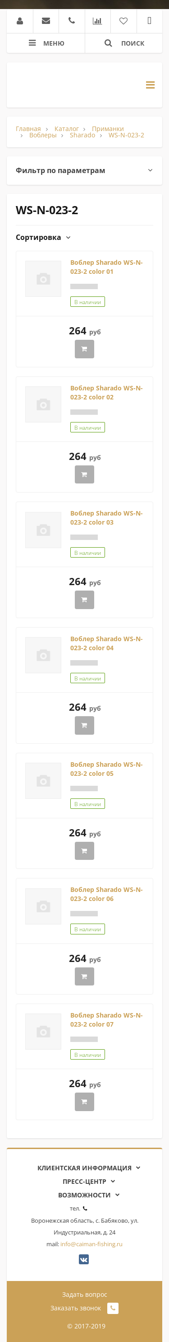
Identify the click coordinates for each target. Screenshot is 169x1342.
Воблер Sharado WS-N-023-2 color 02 (106, 392)
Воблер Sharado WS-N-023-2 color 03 (106, 517)
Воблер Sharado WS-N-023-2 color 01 (106, 267)
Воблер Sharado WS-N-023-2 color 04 (106, 643)
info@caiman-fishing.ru (91, 1244)
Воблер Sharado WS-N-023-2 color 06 (106, 894)
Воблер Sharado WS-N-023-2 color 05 (106, 769)
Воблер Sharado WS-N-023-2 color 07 (106, 1019)
